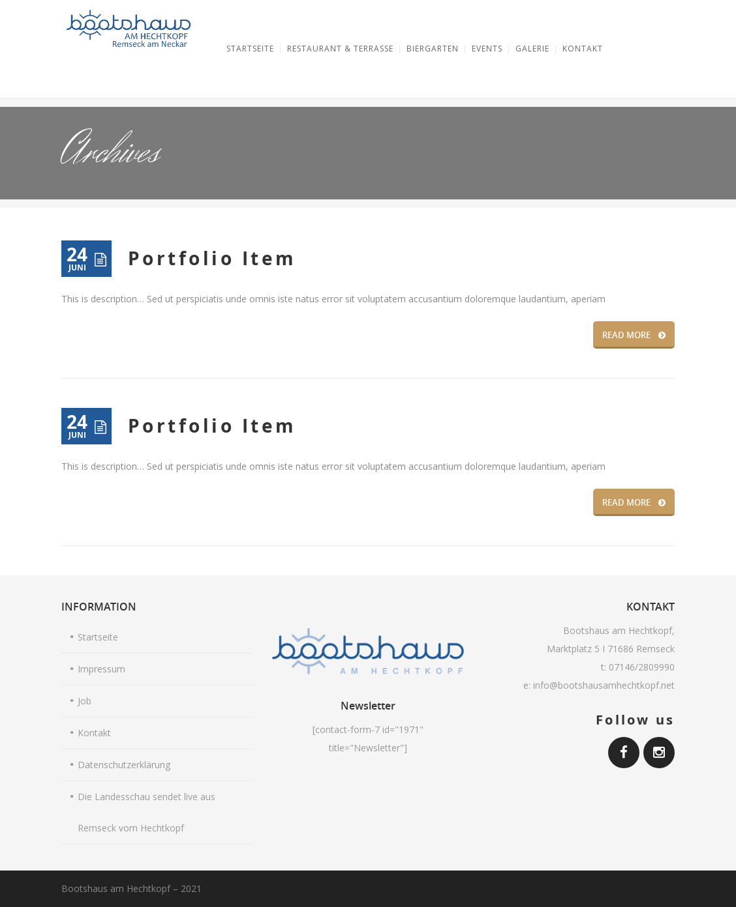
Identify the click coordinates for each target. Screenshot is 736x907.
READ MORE (634, 335)
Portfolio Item (212, 258)
